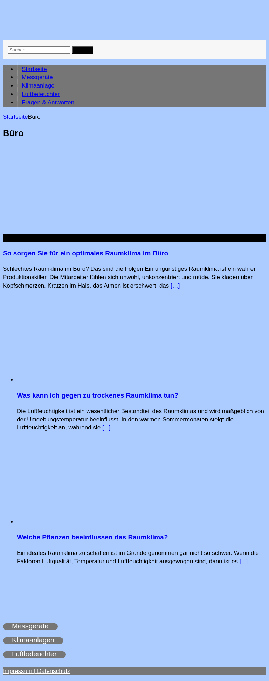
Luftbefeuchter (41, 94)
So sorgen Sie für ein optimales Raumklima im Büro (85, 253)
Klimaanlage (38, 85)
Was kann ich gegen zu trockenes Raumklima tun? (97, 395)
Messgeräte (37, 77)
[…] (175, 285)
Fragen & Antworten (48, 102)
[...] (106, 427)
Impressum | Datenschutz (36, 671)
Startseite (34, 69)
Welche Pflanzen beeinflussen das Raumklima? (92, 537)
